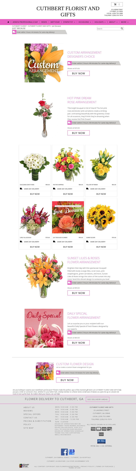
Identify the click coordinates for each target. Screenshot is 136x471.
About (113, 22)
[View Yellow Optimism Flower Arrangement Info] (101, 164)
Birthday (55, 22)
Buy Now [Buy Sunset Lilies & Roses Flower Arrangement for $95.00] (78, 293)
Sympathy (69, 22)
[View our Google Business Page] (71, 455)
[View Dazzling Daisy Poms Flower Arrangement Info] (35, 164)
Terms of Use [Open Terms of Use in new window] (75, 468)
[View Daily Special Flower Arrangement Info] (45, 328)
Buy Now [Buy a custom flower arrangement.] (67, 380)
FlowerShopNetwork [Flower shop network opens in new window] (69, 466)
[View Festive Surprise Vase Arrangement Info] (68, 164)
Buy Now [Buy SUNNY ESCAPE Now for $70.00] (101, 246)
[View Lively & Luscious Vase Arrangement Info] (35, 217)
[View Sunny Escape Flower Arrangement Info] (101, 217)
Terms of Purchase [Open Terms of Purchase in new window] (104, 466)
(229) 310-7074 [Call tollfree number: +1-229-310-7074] (117, 15)
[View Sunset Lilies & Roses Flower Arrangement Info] (45, 276)
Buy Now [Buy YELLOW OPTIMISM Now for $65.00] (101, 194)
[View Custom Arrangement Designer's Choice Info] (45, 63)
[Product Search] (108, 28)
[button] (117, 4)
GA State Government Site (78, 461)
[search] (122, 28)
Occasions (85, 22)
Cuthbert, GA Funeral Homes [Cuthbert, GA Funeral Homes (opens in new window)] (57, 457)
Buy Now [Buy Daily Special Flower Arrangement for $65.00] (78, 342)
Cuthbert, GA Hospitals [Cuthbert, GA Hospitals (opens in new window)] (81, 457)
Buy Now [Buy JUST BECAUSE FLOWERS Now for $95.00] (68, 246)
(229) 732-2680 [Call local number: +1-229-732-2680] (117, 13)
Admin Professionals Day (25, 22)
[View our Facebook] (64, 455)
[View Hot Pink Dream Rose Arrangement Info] (45, 116)
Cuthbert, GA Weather (56, 461)
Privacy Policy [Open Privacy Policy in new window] (87, 466)
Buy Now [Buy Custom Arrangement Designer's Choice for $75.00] (78, 73)
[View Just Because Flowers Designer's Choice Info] (68, 217)
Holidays (100, 22)
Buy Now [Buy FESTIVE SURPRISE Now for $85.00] (68, 194)
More (125, 22)
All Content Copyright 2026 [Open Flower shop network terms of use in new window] (47, 466)
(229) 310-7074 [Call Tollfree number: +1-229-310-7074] (106, 419)
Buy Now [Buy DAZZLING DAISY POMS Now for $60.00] (35, 194)
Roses (44, 22)
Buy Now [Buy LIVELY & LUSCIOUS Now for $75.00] (35, 246)
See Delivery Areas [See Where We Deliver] (97, 399)
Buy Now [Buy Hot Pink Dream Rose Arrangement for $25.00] (78, 133)
